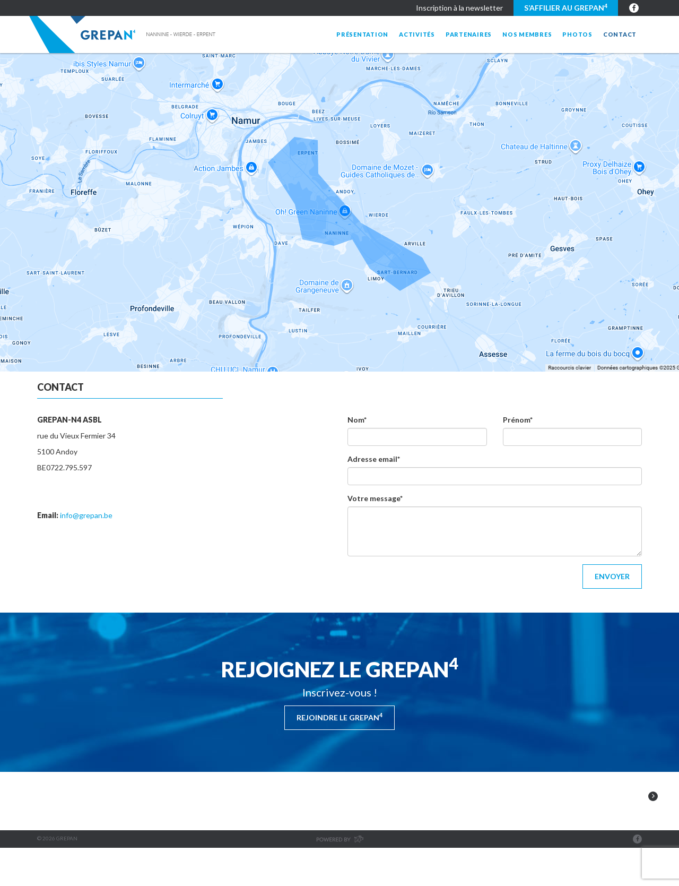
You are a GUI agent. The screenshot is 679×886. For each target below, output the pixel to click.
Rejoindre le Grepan (339, 716)
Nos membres (527, 34)
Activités (417, 34)
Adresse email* (373, 458)
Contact (620, 34)
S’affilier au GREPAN (565, 7)
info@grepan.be (86, 515)
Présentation (362, 34)
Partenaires (469, 34)
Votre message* (375, 498)
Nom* (357, 419)
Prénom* (518, 419)
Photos (577, 34)
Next (653, 819)
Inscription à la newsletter (459, 7)
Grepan (123, 34)
